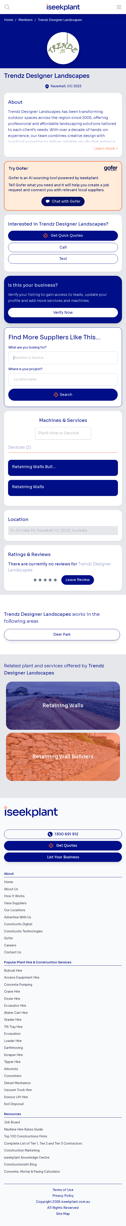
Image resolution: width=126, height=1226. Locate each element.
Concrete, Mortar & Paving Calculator (32, 1172)
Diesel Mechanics (17, 1083)
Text (63, 259)
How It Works (14, 896)
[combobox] (63, 358)
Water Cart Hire (16, 1013)
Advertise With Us (17, 917)
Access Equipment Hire (21, 977)
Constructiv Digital (18, 924)
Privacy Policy (63, 1196)
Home (8, 20)
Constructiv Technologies (23, 931)
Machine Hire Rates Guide (23, 1129)
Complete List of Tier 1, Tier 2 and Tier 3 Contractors (43, 1143)
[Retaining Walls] (63, 706)
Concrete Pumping (18, 985)
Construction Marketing (22, 1150)
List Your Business (63, 857)
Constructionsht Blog (20, 1164)
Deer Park (62, 634)
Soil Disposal (14, 1104)
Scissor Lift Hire (16, 1097)
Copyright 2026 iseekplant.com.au (63, 1202)
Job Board (12, 1122)
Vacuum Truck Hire (18, 1090)
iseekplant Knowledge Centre (26, 1158)
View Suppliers (15, 903)
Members (25, 20)
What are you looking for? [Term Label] (27, 347)
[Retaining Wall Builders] (63, 757)
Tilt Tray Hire (13, 1027)
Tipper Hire (12, 1062)
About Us (11, 889)
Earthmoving (13, 1048)
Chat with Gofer (63, 201)
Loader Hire (13, 1041)
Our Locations (14, 910)
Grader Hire (12, 1020)
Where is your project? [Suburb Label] (25, 369)
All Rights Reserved (63, 1208)
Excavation (12, 1034)
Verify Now (63, 312)
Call (63, 247)
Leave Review (78, 580)
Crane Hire (12, 992)
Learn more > (106, 148)
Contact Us (12, 952)
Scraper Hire (13, 1055)
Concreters (12, 1076)
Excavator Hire (15, 1006)
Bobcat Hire (13, 971)
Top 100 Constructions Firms (25, 1136)
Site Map (63, 1214)
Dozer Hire (12, 999)
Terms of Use (63, 1190)
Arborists (11, 1069)
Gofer (8, 938)
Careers (10, 945)
